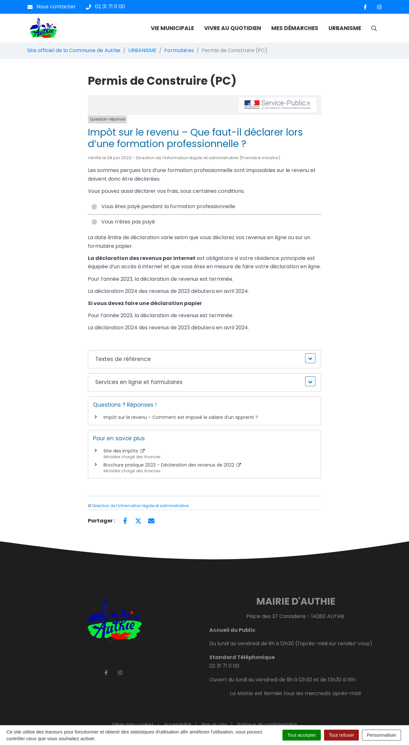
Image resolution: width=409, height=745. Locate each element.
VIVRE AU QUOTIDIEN (232, 28)
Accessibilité (177, 724)
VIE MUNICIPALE (172, 28)
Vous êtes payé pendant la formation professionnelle (163, 206)
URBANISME (344, 28)
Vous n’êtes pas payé (123, 221)
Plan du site (214, 724)
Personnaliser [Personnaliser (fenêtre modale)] (381, 735)
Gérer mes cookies (133, 724)
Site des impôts (124, 451)
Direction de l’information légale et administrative (140, 505)
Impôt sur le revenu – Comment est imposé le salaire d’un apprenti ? (181, 417)
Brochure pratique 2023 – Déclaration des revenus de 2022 (172, 465)
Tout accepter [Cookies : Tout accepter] (301, 735)
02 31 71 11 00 (224, 666)
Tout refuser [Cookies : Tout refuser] (341, 735)
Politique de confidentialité (267, 724)
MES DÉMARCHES (294, 28)
